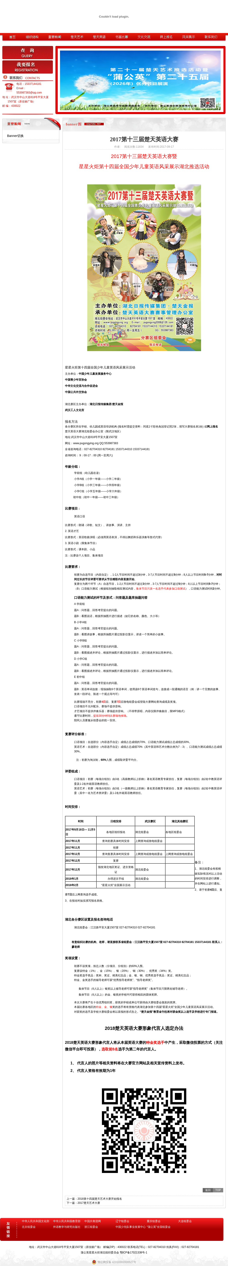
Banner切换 (15, 136)
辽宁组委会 (122, 1221)
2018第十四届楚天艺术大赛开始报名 (100, 1198)
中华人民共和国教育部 (66, 1221)
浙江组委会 (91, 1227)
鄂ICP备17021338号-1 (133, 1252)
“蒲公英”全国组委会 (159, 1227)
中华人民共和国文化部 (35, 1221)
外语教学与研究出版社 (66, 1227)
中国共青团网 (92, 1221)
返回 (208, 1190)
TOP (218, 1190)
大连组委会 (185, 1221)
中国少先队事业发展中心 (131, 1227)
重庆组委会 (154, 1221)
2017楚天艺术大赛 (89, 1203)
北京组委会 (29, 1227)
